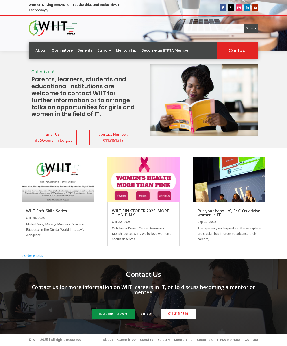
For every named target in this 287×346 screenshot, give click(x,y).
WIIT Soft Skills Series (46, 210)
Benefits (85, 50)
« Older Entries (32, 255)
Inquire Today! (113, 313)
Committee (62, 50)
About (41, 50)
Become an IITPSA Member (165, 50)
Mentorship (126, 50)
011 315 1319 (178, 313)
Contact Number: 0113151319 (113, 137)
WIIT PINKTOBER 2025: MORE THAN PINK (140, 213)
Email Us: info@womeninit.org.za (53, 137)
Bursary (104, 50)
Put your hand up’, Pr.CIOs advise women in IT (229, 213)
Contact (237, 50)
